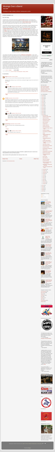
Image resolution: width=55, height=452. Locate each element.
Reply (6, 82)
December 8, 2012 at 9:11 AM (16, 113)
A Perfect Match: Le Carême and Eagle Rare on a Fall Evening (48, 263)
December (44, 115)
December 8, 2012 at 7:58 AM (13, 76)
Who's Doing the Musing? (45, 86)
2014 (43, 111)
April (44, 179)
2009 (43, 188)
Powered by (46, 55)
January (44, 183)
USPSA (27, 71)
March (44, 180)
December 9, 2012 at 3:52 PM (15, 123)
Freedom (42, 297)
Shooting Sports (19, 71)
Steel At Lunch (45, 149)
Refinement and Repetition (26, 54)
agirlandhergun (7, 123)
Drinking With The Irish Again (47, 151)
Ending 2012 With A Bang (47, 116)
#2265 (45, 364)
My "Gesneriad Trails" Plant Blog (46, 91)
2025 (43, 95)
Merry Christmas (45, 122)
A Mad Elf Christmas (46, 120)
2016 (43, 108)
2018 (43, 105)
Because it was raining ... (47, 152)
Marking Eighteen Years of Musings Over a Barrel (48, 271)
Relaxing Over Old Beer (46, 119)
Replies (7, 84)
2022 (43, 99)
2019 (43, 104)
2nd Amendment (43, 291)
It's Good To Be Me (46, 160)
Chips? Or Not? (45, 136)
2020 (43, 102)
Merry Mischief (45, 157)
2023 (43, 98)
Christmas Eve (45, 123)
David (9, 86)
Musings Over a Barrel (12, 6)
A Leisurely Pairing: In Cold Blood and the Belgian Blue (48, 211)
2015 (43, 109)
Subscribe (47, 52)
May (43, 177)
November (44, 169)
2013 (43, 112)
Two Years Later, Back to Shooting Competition (48, 202)
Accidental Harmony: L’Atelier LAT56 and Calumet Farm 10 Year (48, 281)
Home (20, 158)
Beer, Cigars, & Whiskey (45, 87)
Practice (15, 71)
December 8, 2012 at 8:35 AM (16, 86)
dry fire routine (22, 19)
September (45, 172)
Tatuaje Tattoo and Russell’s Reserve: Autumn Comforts (48, 245)
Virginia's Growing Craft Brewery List (46, 135)
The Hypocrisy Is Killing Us (47, 131)
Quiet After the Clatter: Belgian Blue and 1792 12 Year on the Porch (48, 220)
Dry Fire (12, 71)
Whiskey (42, 301)
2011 (43, 185)
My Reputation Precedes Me (47, 148)
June (44, 176)
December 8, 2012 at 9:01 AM (13, 98)
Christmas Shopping (46, 130)
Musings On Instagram (44, 90)
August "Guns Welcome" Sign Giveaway (47, 237)
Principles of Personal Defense (46, 338)
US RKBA (6, 98)
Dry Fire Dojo (45, 156)
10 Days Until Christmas (47, 140)
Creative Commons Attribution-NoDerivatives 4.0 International (34, 443)
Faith (42, 296)
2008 (43, 189)
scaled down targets (26, 28)
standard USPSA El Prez (8, 28)
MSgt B (6, 76)
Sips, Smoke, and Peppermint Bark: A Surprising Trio (48, 253)
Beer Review (43, 292)
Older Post (36, 158)
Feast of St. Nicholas (46, 159)
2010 (43, 186)
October (44, 170)
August (44, 173)
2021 (43, 101)
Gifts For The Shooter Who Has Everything (47, 162)
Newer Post (5, 158)
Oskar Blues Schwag (46, 144)
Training (24, 71)
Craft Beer (42, 295)
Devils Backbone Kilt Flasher (47, 145)
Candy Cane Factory (46, 126)
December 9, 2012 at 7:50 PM (16, 130)
